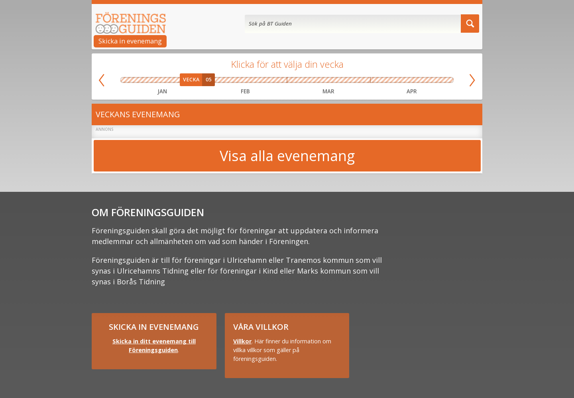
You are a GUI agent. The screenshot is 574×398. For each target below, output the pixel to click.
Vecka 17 (428, 80)
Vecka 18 (444, 80)
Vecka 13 (359, 80)
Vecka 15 (395, 80)
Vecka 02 (146, 80)
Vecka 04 (179, 80)
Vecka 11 (318, 80)
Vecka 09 (276, 80)
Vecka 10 (297, 80)
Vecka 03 (162, 80)
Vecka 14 (378, 80)
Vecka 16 (411, 80)
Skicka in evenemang (130, 41)
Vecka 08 (256, 80)
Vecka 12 (338, 80)
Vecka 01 (129, 80)
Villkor (242, 341)
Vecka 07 (235, 80)
